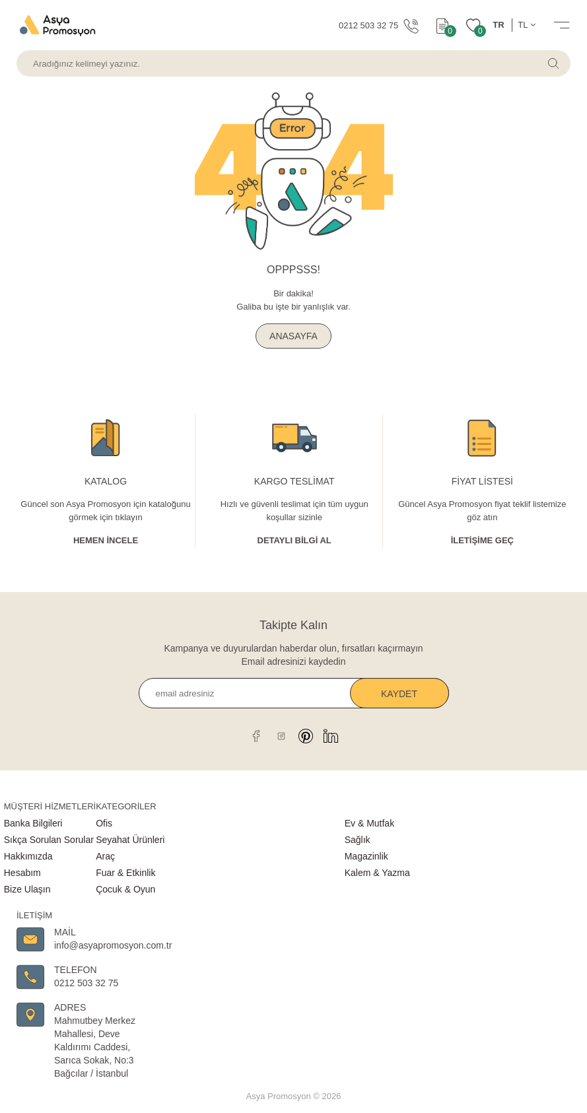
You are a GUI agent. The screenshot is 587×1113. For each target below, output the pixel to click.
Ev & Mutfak (369, 823)
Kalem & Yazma (377, 872)
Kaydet (399, 694)
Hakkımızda (28, 856)
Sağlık (357, 839)
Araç (105, 856)
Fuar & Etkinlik (125, 872)
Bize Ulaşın (27, 889)
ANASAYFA (293, 336)
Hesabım (22, 872)
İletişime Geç (482, 540)
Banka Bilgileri (33, 823)
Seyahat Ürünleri (130, 839)
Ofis (104, 823)
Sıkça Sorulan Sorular (49, 839)
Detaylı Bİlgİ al (294, 540)
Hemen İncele (105, 540)
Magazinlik (366, 856)
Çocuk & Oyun (125, 889)
